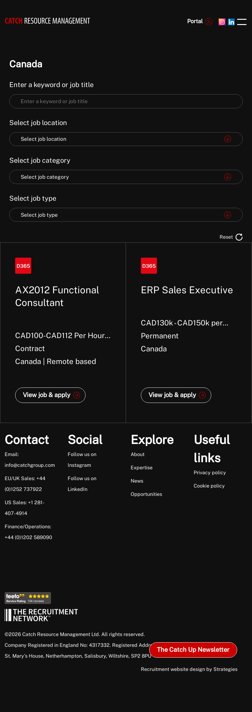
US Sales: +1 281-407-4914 (24, 508)
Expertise (142, 468)
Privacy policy (210, 472)
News (137, 481)
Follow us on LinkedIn (82, 483)
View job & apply (46, 395)
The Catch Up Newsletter (193, 649)
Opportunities (146, 494)
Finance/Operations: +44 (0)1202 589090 (28, 532)
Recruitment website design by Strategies (189, 669)
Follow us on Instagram (82, 459)
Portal (195, 21)
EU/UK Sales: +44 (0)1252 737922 (25, 483)
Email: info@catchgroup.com (29, 459)
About (138, 454)
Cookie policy (209, 486)
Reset (226, 237)
